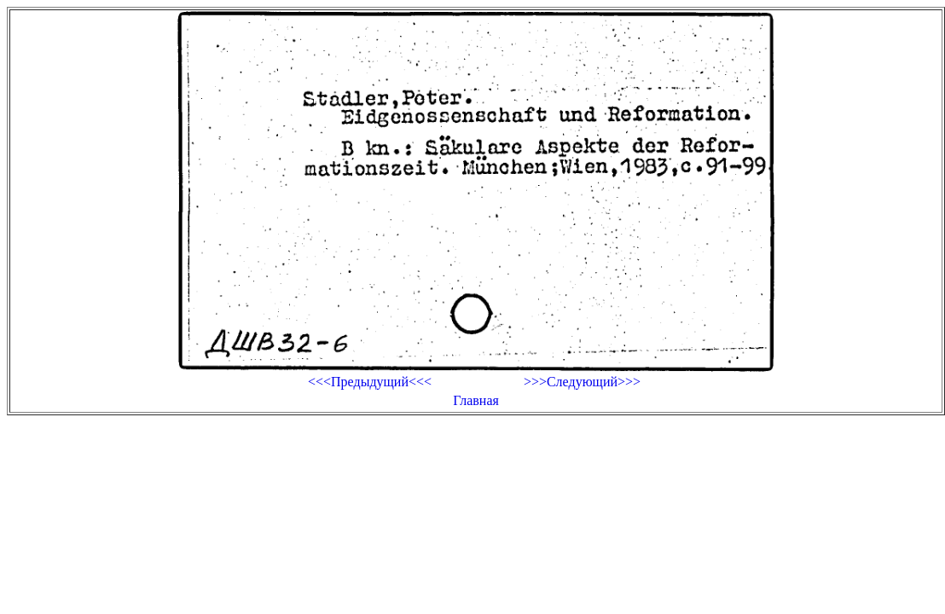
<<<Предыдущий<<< (370, 381)
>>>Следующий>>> (582, 381)
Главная (476, 400)
